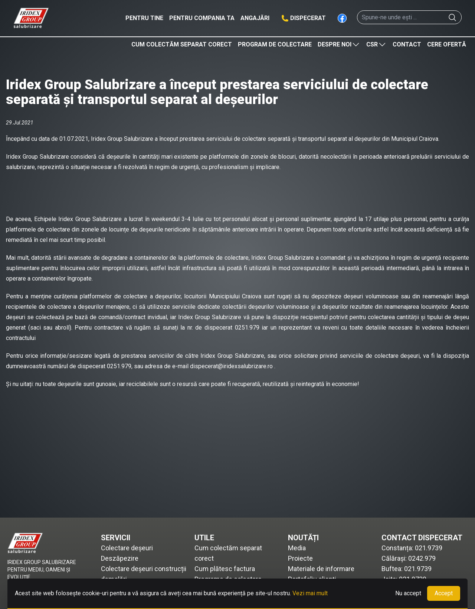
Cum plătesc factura (224, 569)
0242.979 (422, 558)
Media (297, 548)
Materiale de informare (321, 569)
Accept (444, 593)
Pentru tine (144, 18)
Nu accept (408, 593)
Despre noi (339, 44)
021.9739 (428, 548)
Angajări (254, 18)
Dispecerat (308, 18)
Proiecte (300, 558)
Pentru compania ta (202, 18)
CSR (376, 44)
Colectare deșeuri (127, 548)
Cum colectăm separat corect (181, 44)
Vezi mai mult (310, 593)
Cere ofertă (446, 44)
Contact (407, 44)
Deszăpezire (119, 558)
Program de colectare (275, 44)
